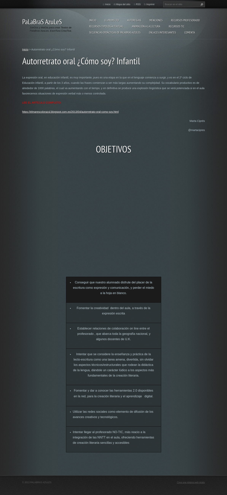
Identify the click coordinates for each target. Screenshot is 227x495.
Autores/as (134, 20)
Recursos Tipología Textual (106, 26)
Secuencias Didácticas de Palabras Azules (115, 32)
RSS (138, 4)
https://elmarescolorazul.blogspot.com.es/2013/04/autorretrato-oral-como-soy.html (70, 111)
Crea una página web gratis (191, 482)
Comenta (189, 32)
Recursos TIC (176, 26)
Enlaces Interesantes (162, 32)
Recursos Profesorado (185, 20)
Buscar (201, 4)
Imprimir (150, 4)
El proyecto (112, 20)
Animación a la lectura (146, 26)
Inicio (92, 20)
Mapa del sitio (123, 4)
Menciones (156, 20)
